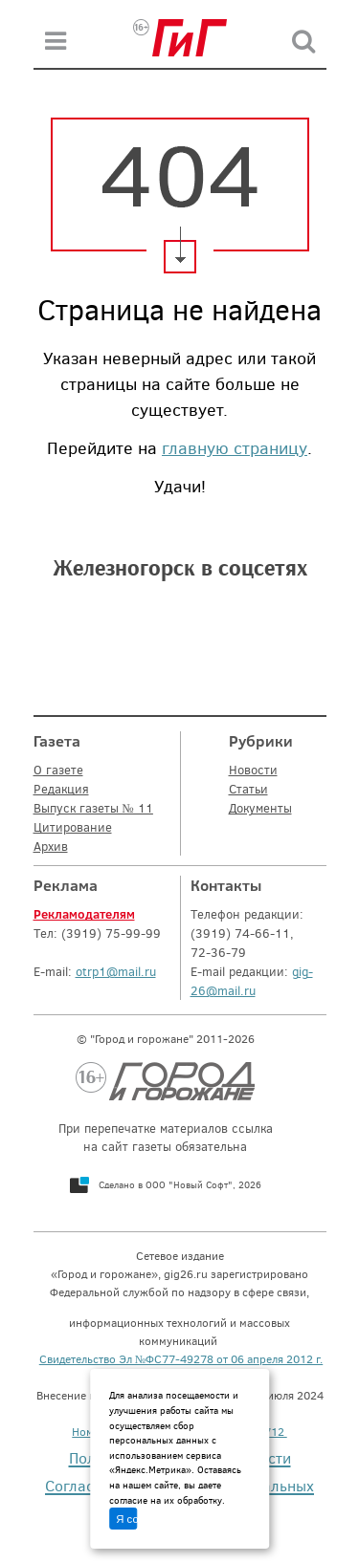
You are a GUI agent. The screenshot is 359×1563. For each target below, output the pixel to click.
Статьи (248, 788)
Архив (51, 846)
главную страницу (234, 447)
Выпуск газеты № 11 (93, 807)
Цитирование (73, 827)
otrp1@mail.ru (116, 971)
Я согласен (126, 1519)
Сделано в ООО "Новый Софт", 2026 (180, 1184)
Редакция (61, 788)
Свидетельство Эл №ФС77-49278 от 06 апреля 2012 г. (181, 1358)
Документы (260, 807)
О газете (58, 769)
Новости (253, 769)
